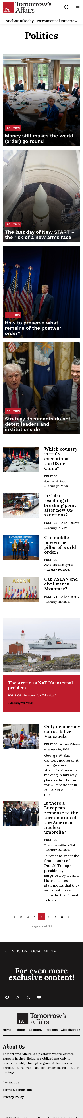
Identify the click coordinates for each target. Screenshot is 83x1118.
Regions (52, 1029)
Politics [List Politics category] (13, 128)
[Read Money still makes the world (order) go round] (41, 100)
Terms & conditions (17, 1089)
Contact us (11, 1082)
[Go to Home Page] (27, 7)
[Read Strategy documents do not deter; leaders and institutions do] (41, 388)
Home (7, 1029)
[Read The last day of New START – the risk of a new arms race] (41, 196)
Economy (35, 1029)
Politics (50, 476)
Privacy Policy (13, 1097)
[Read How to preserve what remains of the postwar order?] (41, 292)
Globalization (70, 1029)
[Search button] (66, 7)
